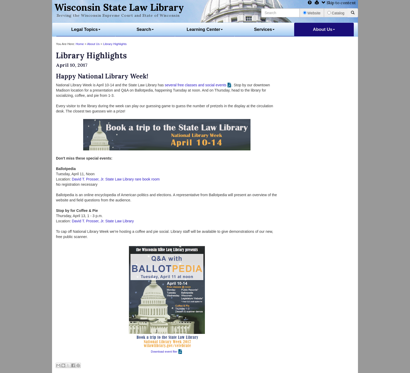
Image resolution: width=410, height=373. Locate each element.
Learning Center (205, 29)
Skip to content (339, 2)
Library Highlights (115, 44)
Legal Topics (85, 29)
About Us (324, 29)
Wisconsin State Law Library (119, 7)
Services (264, 29)
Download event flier (164, 351)
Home (80, 44)
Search (145, 29)
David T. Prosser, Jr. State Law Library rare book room (116, 179)
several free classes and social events (195, 85)
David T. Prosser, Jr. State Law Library (103, 221)
